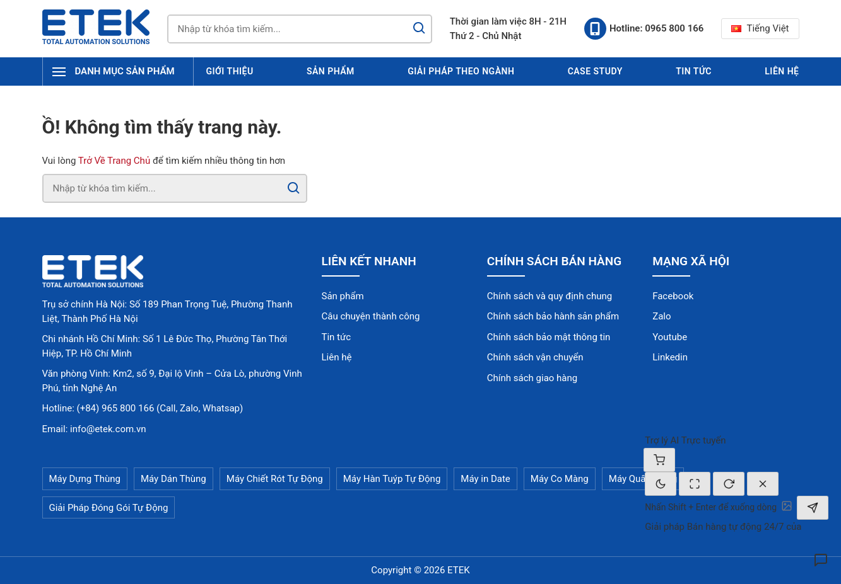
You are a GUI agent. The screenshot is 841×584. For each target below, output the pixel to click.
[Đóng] (763, 484)
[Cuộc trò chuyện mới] (728, 484)
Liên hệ (782, 71)
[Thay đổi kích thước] (694, 484)
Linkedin (670, 357)
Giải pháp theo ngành (461, 71)
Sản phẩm (331, 71)
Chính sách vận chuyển (535, 357)
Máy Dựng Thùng (85, 478)
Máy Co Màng (560, 478)
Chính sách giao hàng (532, 378)
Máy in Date (485, 478)
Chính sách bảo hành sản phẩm (553, 316)
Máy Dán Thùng (173, 478)
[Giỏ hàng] (659, 460)
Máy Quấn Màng (643, 478)
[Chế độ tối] (660, 484)
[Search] (419, 29)
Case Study (595, 71)
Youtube (669, 337)
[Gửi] (812, 508)
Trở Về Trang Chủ (114, 160)
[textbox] (711, 507)
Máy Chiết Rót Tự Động (274, 478)
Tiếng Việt (760, 28)
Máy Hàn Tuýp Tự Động (392, 478)
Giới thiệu (230, 71)
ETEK (458, 570)
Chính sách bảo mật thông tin (549, 337)
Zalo (661, 316)
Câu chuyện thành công (371, 316)
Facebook (672, 296)
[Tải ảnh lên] (787, 506)
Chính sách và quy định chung (549, 296)
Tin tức (694, 71)
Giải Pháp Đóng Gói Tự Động (108, 507)
